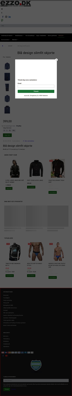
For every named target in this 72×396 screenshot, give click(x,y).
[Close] (56, 60)
